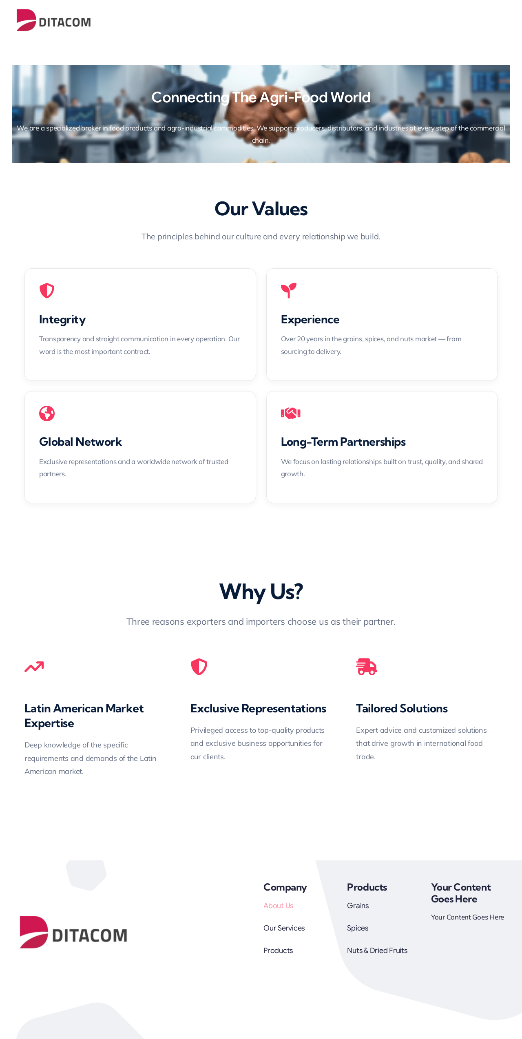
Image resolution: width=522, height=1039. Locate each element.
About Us (278, 905)
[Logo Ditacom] (54, 11)
